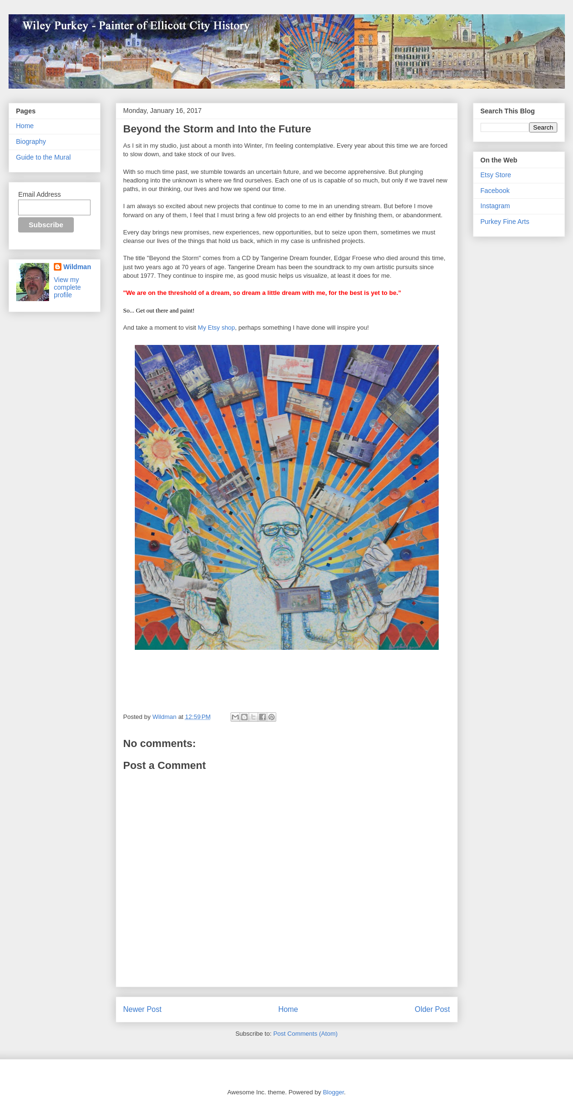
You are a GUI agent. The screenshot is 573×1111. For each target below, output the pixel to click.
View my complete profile (67, 287)
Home (288, 1009)
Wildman (77, 267)
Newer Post (142, 1009)
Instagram (495, 206)
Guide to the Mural (43, 157)
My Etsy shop (216, 327)
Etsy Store (496, 175)
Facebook (495, 190)
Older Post (432, 1009)
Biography (31, 141)
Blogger (333, 1092)
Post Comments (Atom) (305, 1033)
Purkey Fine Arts (505, 221)
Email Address (39, 194)
